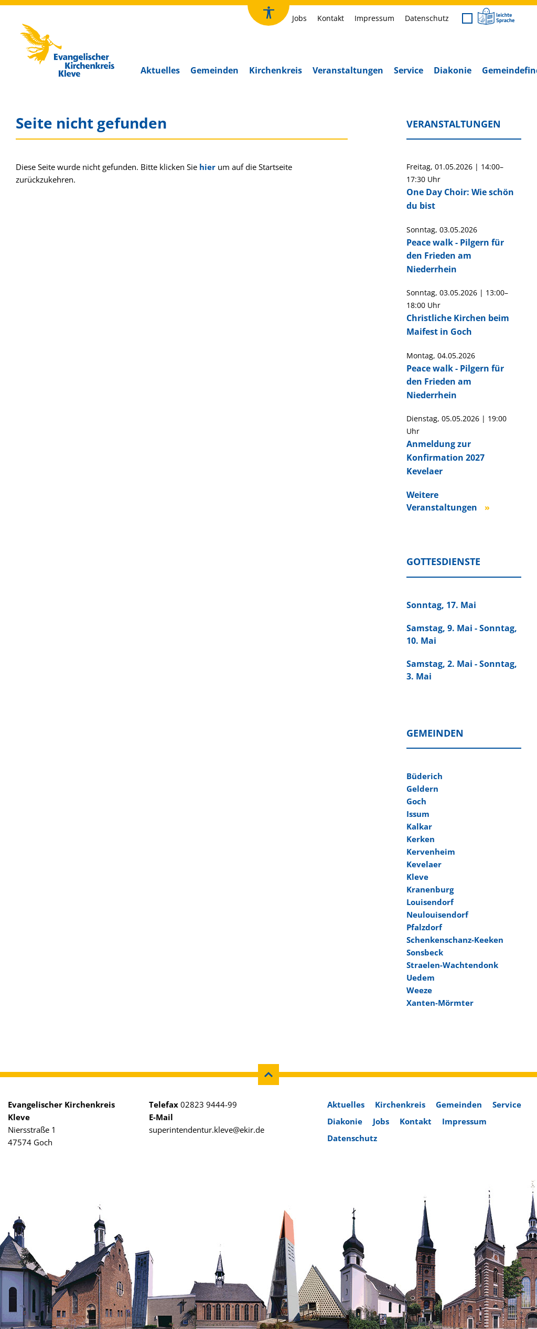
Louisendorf (430, 902)
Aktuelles (160, 70)
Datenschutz (427, 18)
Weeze (419, 990)
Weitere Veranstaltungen (441, 501)
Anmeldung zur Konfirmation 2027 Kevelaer (445, 457)
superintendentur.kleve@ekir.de (206, 1129)
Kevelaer (424, 864)
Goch (416, 801)
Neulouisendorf (437, 914)
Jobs (299, 18)
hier (207, 167)
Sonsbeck (424, 952)
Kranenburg (430, 889)
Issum (417, 814)
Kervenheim (430, 851)
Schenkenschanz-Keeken (454, 939)
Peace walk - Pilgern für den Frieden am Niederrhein (455, 256)
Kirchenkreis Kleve (53, 26)
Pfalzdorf (424, 927)
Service (408, 70)
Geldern (422, 788)
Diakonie (452, 70)
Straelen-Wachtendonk (452, 965)
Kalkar (419, 826)
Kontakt (330, 18)
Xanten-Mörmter (440, 1002)
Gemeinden (214, 70)
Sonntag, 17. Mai (441, 605)
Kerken (420, 839)
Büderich (424, 776)
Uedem (420, 977)
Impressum (374, 18)
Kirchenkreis (275, 70)
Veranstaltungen (348, 70)
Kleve (417, 876)
